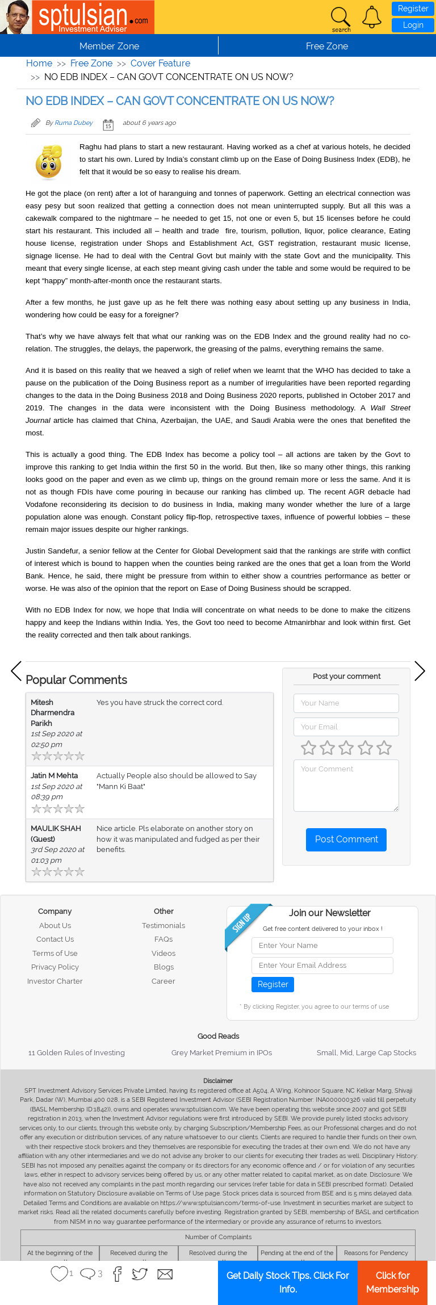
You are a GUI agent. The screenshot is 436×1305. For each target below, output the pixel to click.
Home (39, 63)
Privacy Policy (55, 967)
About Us (55, 925)
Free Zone (91, 63)
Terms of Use (55, 953)
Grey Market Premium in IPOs (221, 1052)
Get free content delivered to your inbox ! (323, 929)
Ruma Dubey (73, 123)
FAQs (163, 939)
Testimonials (163, 925)
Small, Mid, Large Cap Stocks (366, 1052)
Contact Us (55, 939)
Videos (163, 953)
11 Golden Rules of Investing (76, 1052)
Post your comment (346, 676)
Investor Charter (55, 981)
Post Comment (346, 839)
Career (163, 981)
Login (413, 25)
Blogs (164, 967)
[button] (371, 17)
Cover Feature (160, 63)
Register (413, 8)
